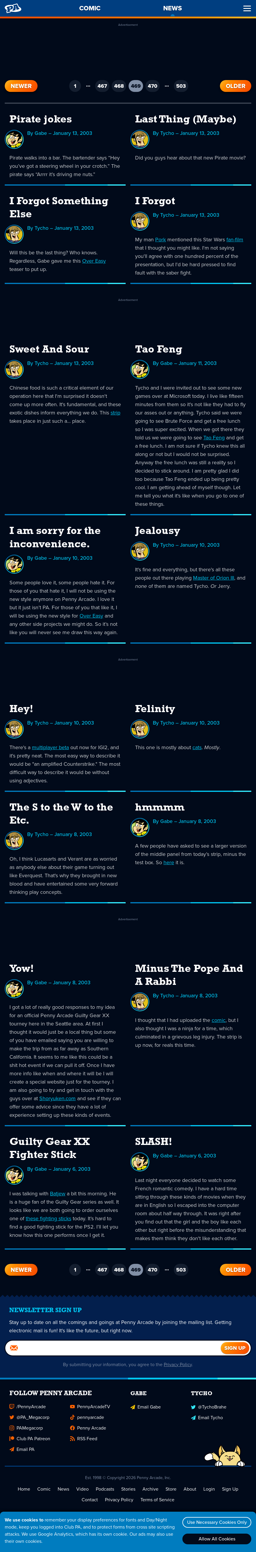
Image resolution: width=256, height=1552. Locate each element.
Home (24, 1488)
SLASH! (153, 1142)
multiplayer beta (50, 747)
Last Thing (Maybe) (185, 119)
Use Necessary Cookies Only (216, 1522)
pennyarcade (87, 1417)
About (190, 1488)
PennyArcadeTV (90, 1406)
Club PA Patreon (29, 1438)
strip (115, 413)
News (63, 1488)
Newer (21, 86)
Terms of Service (157, 1499)
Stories (128, 1488)
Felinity (155, 709)
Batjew (57, 1193)
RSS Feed (83, 1438)
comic (219, 1020)
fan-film (234, 239)
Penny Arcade (88, 1427)
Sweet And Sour (49, 349)
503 (181, 86)
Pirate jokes (40, 119)
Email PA (22, 1449)
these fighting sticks (48, 1218)
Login (209, 1488)
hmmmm (159, 807)
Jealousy (157, 531)
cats (197, 747)
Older (235, 86)
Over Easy (94, 261)
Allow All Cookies (216, 1538)
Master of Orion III (213, 577)
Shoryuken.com (57, 1098)
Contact (90, 1499)
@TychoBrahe (208, 1406)
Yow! (21, 969)
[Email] (113, 1347)
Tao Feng (158, 349)
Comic (44, 1488)
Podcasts (105, 1488)
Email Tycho (207, 1417)
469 (137, 87)
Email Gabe (145, 1406)
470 (152, 86)
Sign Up (230, 1488)
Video (82, 1488)
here (168, 862)
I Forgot (155, 201)
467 (102, 86)
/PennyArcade (27, 1406)
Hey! (21, 709)
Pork (160, 239)
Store (171, 1488)
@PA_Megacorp (29, 1417)
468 (119, 86)
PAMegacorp (26, 1427)
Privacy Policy (178, 1364)
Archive (150, 1488)
